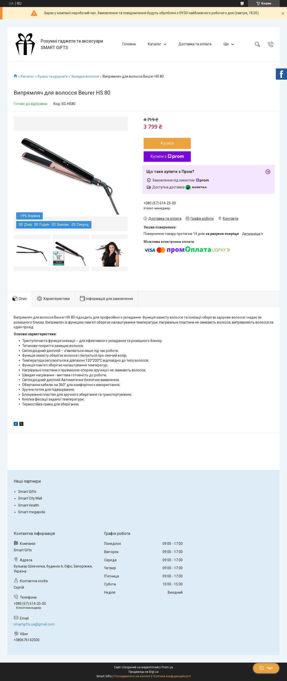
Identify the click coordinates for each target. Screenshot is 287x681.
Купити (167, 143)
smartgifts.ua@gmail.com (34, 624)
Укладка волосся (85, 76)
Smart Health (28, 505)
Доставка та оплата (194, 44)
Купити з (167, 156)
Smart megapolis (31, 512)
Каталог (154, 44)
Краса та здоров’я (53, 76)
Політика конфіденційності (172, 676)
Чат (266, 668)
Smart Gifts (27, 492)
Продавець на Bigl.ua (143, 672)
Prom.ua (167, 667)
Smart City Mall (30, 498)
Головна (129, 44)
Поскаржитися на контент (132, 676)
